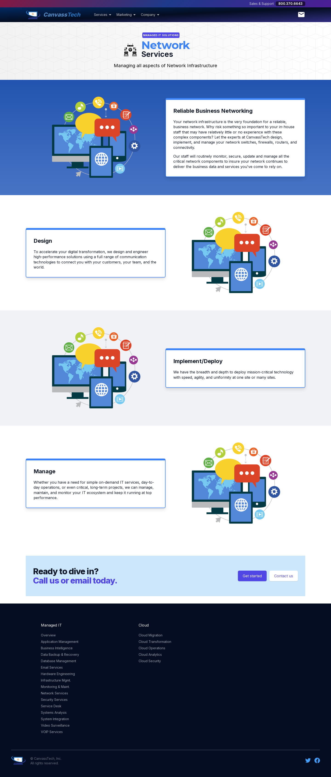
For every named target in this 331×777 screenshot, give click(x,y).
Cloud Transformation (155, 642)
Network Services (54, 693)
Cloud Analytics (150, 654)
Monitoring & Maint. (55, 687)
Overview (48, 635)
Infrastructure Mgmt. (56, 680)
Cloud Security (150, 661)
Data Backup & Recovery (60, 654)
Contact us (283, 576)
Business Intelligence (57, 648)
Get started (252, 576)
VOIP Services (52, 732)
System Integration (55, 719)
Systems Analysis (54, 712)
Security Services (54, 700)
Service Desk (51, 706)
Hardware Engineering (58, 674)
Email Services (52, 667)
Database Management (58, 661)
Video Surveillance (55, 725)
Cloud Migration (151, 635)
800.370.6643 (290, 4)
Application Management (59, 642)
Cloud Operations (152, 648)
